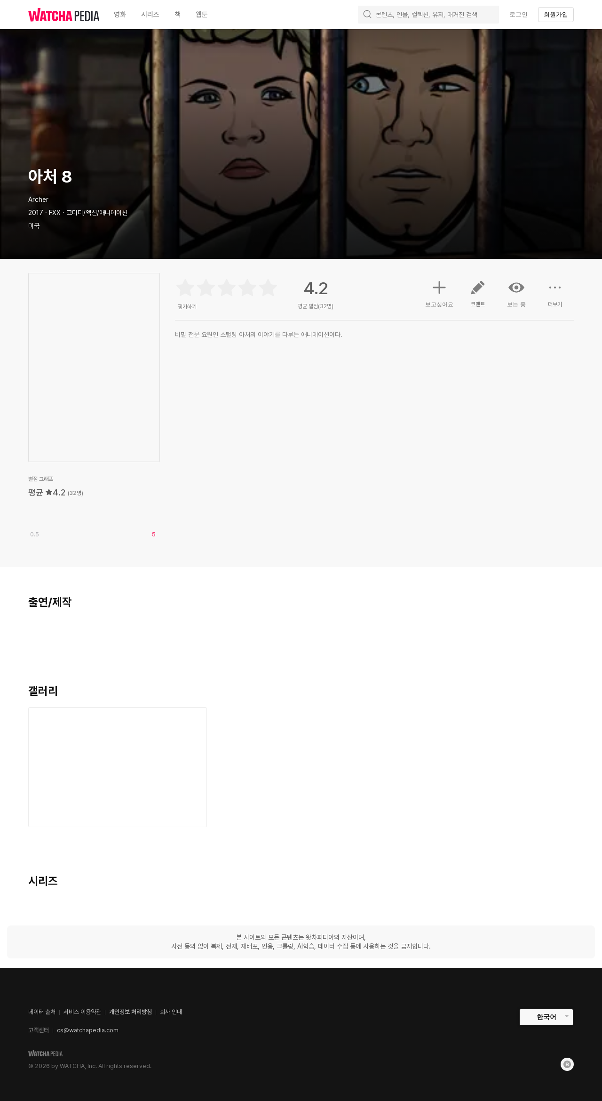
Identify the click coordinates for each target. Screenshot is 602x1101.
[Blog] (567, 1064)
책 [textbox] (177, 14)
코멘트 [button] (478, 297)
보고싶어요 (439, 293)
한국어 (546, 1017)
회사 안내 (171, 1011)
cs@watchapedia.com (88, 1030)
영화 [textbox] (120, 14)
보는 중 (516, 293)
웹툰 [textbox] (202, 14)
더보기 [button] (555, 297)
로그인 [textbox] (518, 14)
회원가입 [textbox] (556, 14)
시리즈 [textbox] (150, 14)
